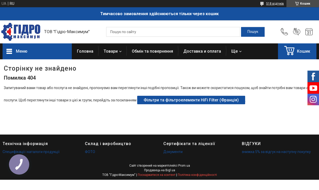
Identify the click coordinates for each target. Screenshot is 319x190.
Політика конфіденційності (197, 175)
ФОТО (90, 152)
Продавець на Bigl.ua (159, 170)
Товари (111, 51)
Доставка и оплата (202, 51)
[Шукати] (253, 32)
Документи (173, 152)
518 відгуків (275, 3)
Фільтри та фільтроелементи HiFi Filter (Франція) (191, 100)
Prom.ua (184, 165)
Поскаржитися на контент (156, 175)
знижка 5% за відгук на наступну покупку (276, 152)
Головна (85, 51)
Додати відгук (296, 32)
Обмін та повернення (152, 51)
